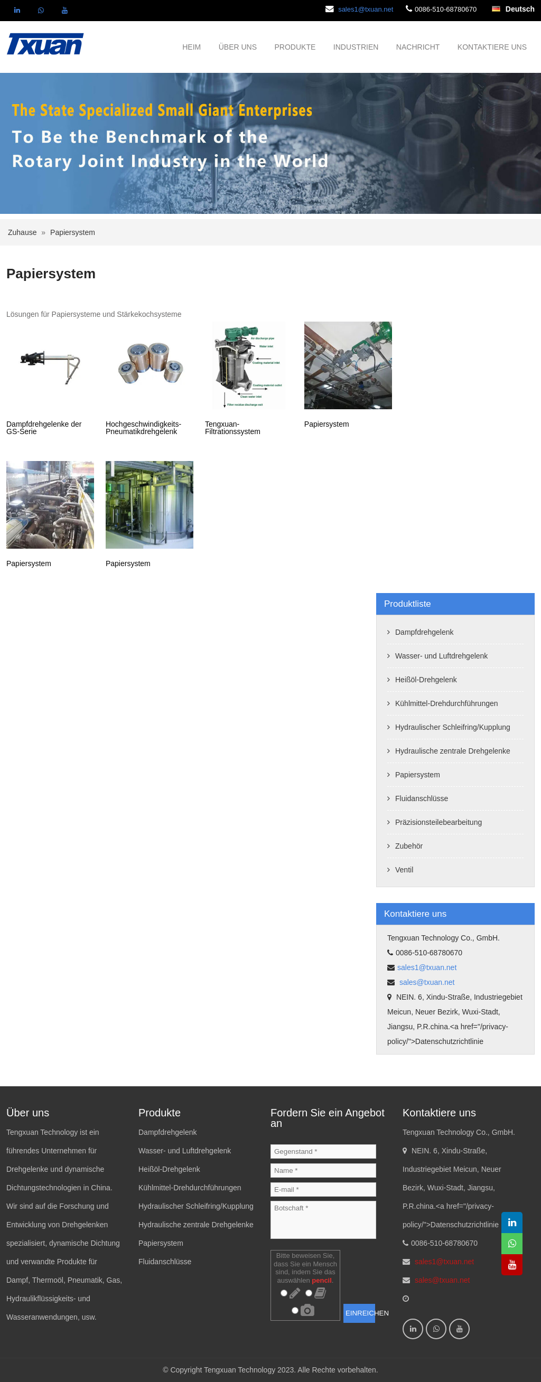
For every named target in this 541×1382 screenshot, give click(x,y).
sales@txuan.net (425, 982)
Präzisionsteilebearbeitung (438, 822)
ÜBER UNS (238, 47)
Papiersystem (72, 232)
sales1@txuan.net (365, 9)
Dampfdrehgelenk (424, 632)
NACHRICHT (418, 47)
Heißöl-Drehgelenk (426, 679)
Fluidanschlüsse (421, 798)
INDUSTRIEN (356, 47)
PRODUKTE (295, 47)
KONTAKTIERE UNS (492, 47)
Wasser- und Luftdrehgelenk (441, 656)
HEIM (191, 47)
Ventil (404, 870)
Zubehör (409, 846)
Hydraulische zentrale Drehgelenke (452, 751)
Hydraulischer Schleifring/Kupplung (452, 727)
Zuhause (22, 232)
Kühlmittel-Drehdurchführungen (446, 703)
